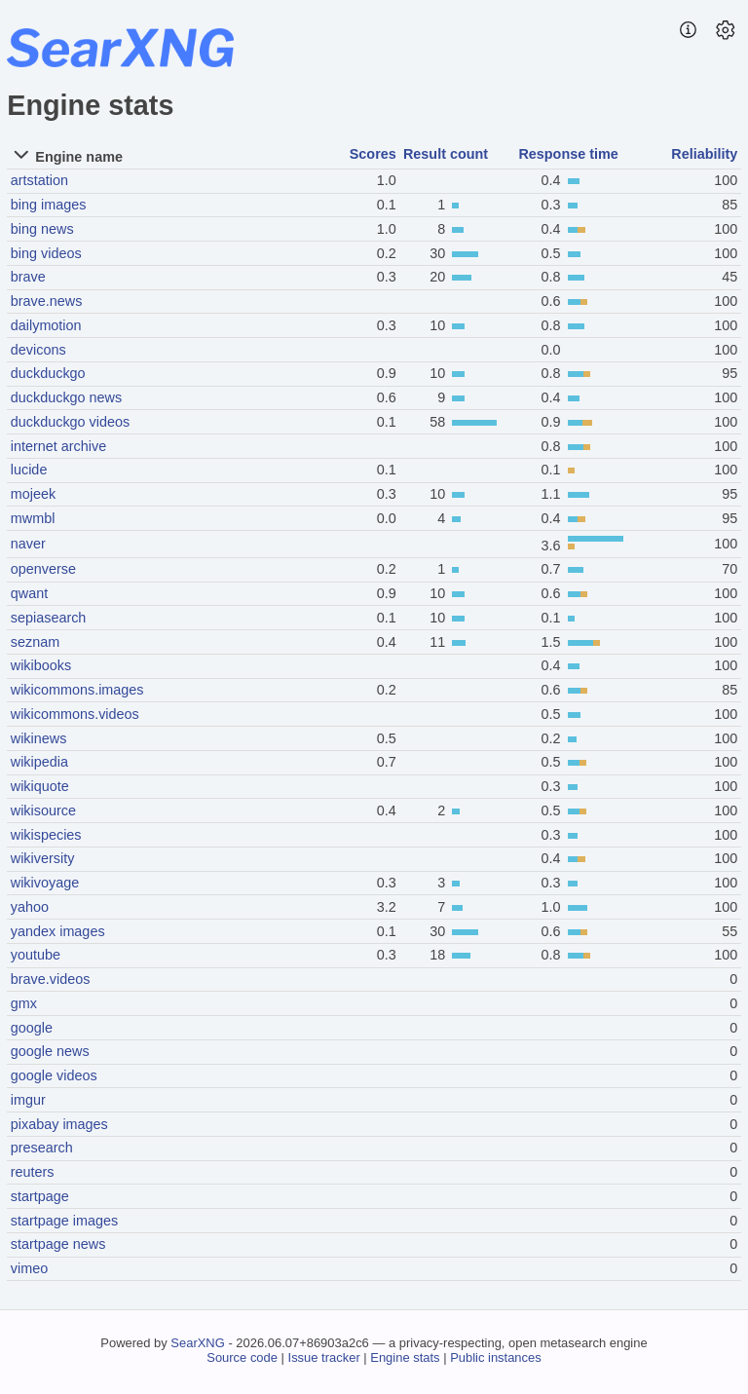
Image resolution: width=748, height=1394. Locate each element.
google (32, 1028)
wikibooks (41, 665)
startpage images (64, 1220)
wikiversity (43, 858)
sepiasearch (49, 617)
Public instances (496, 1357)
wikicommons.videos (75, 714)
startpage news (58, 1244)
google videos (54, 1075)
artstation (39, 180)
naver (28, 543)
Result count (445, 154)
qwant (29, 593)
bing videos (46, 253)
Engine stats (404, 1357)
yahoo (30, 907)
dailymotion (46, 325)
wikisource (43, 810)
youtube (35, 954)
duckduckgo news (66, 397)
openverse (43, 569)
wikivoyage (45, 882)
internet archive (58, 446)
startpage (40, 1196)
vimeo (29, 1268)
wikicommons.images (77, 689)
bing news (42, 229)
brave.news (47, 301)
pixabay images (59, 1124)
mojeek (33, 494)
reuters (33, 1172)
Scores (373, 154)
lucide (29, 469)
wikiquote (40, 786)
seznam (35, 642)
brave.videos (51, 979)
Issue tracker (324, 1357)
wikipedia (39, 762)
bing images (49, 204)
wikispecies (46, 835)
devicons (38, 350)
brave (28, 276)
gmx (24, 1003)
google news (50, 1051)
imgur (28, 1100)
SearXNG (197, 1343)
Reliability (704, 154)
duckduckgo (48, 373)
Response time (567, 154)
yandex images (58, 931)
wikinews (39, 738)
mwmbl (33, 518)
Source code (242, 1357)
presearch (42, 1147)
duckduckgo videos (70, 422)
